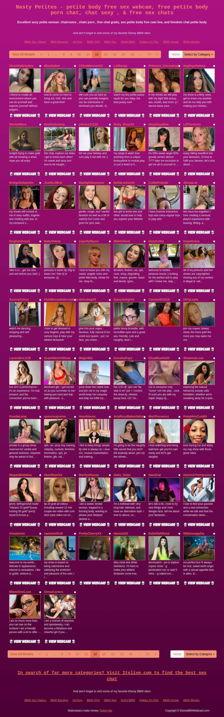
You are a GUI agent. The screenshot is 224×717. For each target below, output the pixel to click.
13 (105, 54)
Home (176, 54)
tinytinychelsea (194, 66)
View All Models (23, 54)
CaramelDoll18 (159, 299)
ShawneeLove (193, 358)
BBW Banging (59, 41)
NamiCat (155, 475)
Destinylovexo (54, 124)
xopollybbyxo (88, 241)
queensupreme (55, 416)
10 (79, 54)
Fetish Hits (106, 710)
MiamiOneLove (20, 592)
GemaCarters (53, 592)
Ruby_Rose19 (124, 124)
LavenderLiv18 (20, 358)
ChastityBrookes (21, 66)
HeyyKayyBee (159, 124)
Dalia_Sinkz (122, 475)
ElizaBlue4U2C (159, 358)
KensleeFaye (123, 358)
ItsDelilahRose (159, 533)
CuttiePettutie (158, 182)
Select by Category (198, 54)
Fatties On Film (149, 41)
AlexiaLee (190, 182)
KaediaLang (17, 416)
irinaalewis (17, 533)
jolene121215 (88, 124)
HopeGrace (191, 241)
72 (149, 54)
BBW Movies (191, 41)
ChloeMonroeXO (91, 66)
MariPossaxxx (159, 416)
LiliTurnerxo (192, 124)
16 (132, 54)
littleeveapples (194, 533)
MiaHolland (122, 241)
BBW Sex (110, 41)
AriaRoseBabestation (129, 416)
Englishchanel (19, 241)
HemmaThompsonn (197, 475)
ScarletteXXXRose (57, 358)
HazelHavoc (87, 416)
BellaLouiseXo (124, 182)
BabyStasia (52, 241)
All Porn (77, 41)
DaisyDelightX (124, 299)
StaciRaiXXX (53, 475)
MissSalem (52, 66)
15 (123, 54)
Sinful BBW (128, 41)
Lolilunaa (120, 66)
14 (114, 54)
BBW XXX (93, 41)
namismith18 (53, 533)
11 (88, 54)
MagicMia (86, 358)
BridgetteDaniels (21, 182)
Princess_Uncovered (164, 66)
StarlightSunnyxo (91, 182)
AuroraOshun (19, 299)
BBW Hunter (171, 41)
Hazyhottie (156, 241)
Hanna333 (121, 533)
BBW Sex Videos (35, 41)
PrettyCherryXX (90, 533)
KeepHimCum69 (195, 416)
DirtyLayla (190, 299)
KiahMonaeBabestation (61, 299)
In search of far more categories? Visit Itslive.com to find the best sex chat (112, 676)
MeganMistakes (20, 475)
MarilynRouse (89, 475)
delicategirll (87, 299)
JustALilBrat (53, 182)
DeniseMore (17, 124)
